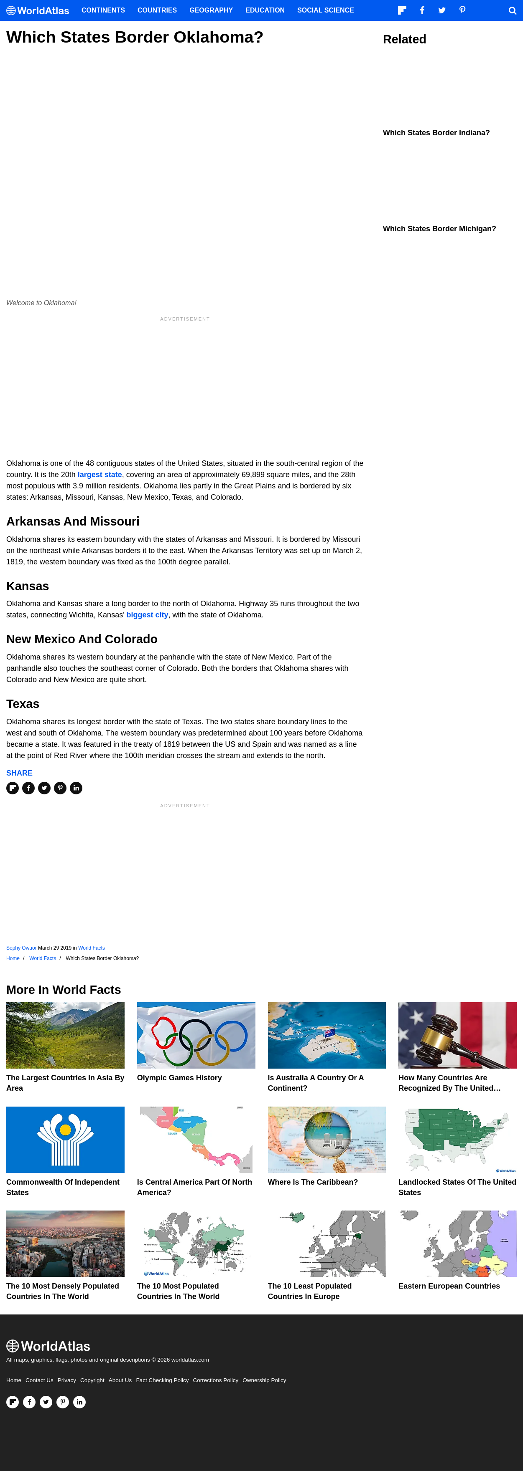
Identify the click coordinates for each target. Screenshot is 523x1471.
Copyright (92, 1380)
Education (265, 10)
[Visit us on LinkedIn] (79, 1402)
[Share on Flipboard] (12, 788)
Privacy (67, 1380)
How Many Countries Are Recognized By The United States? (445, 1088)
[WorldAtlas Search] (512, 10)
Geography (211, 10)
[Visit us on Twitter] (46, 1402)
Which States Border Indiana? (436, 133)
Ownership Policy (264, 1380)
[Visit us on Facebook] (29, 1402)
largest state (100, 474)
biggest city (147, 615)
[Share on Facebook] (28, 788)
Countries (157, 10)
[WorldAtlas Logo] (40, 10)
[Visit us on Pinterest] (62, 1402)
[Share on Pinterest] (60, 788)
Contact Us (40, 1380)
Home (13, 1380)
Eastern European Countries (449, 1286)
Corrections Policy (215, 1380)
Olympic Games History (179, 1078)
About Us (120, 1380)
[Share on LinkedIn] (76, 788)
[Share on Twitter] (44, 788)
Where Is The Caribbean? (313, 1182)
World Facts (91, 948)
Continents (103, 10)
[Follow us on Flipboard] (12, 1402)
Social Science (325, 10)
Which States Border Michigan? (439, 229)
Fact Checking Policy (162, 1380)
